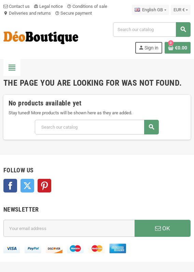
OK (162, 228)
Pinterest (44, 185)
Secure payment (73, 13)
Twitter (27, 185)
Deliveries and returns (27, 13)
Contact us (16, 6)
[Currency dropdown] (181, 10)
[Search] (151, 29)
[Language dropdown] (150, 10)
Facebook (10, 185)
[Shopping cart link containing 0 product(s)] (178, 48)
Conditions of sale (87, 6)
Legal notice (48, 6)
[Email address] (69, 228)
